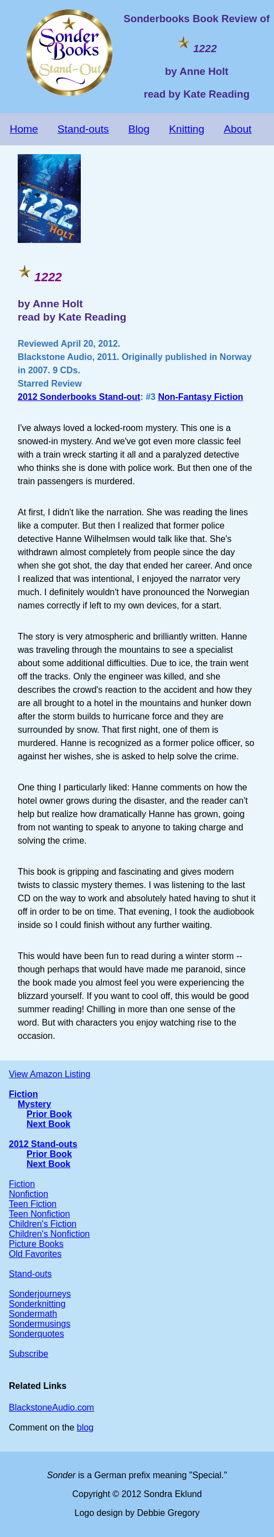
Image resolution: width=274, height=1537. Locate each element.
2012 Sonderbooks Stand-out (79, 397)
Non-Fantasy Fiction (200, 397)
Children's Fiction (42, 1224)
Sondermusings (39, 1323)
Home (24, 129)
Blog (138, 129)
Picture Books (36, 1244)
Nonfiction (28, 1194)
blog (85, 1427)
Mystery (34, 1104)
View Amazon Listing (49, 1074)
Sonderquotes (36, 1333)
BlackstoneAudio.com (51, 1407)
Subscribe (28, 1353)
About (237, 129)
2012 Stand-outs (43, 1144)
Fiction (23, 1094)
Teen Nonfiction (39, 1214)
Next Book (48, 1124)
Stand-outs (83, 129)
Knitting (186, 129)
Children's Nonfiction (49, 1234)
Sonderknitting (37, 1303)
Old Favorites (35, 1254)
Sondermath (33, 1313)
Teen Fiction (32, 1204)
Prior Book (49, 1114)
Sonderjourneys (40, 1293)
